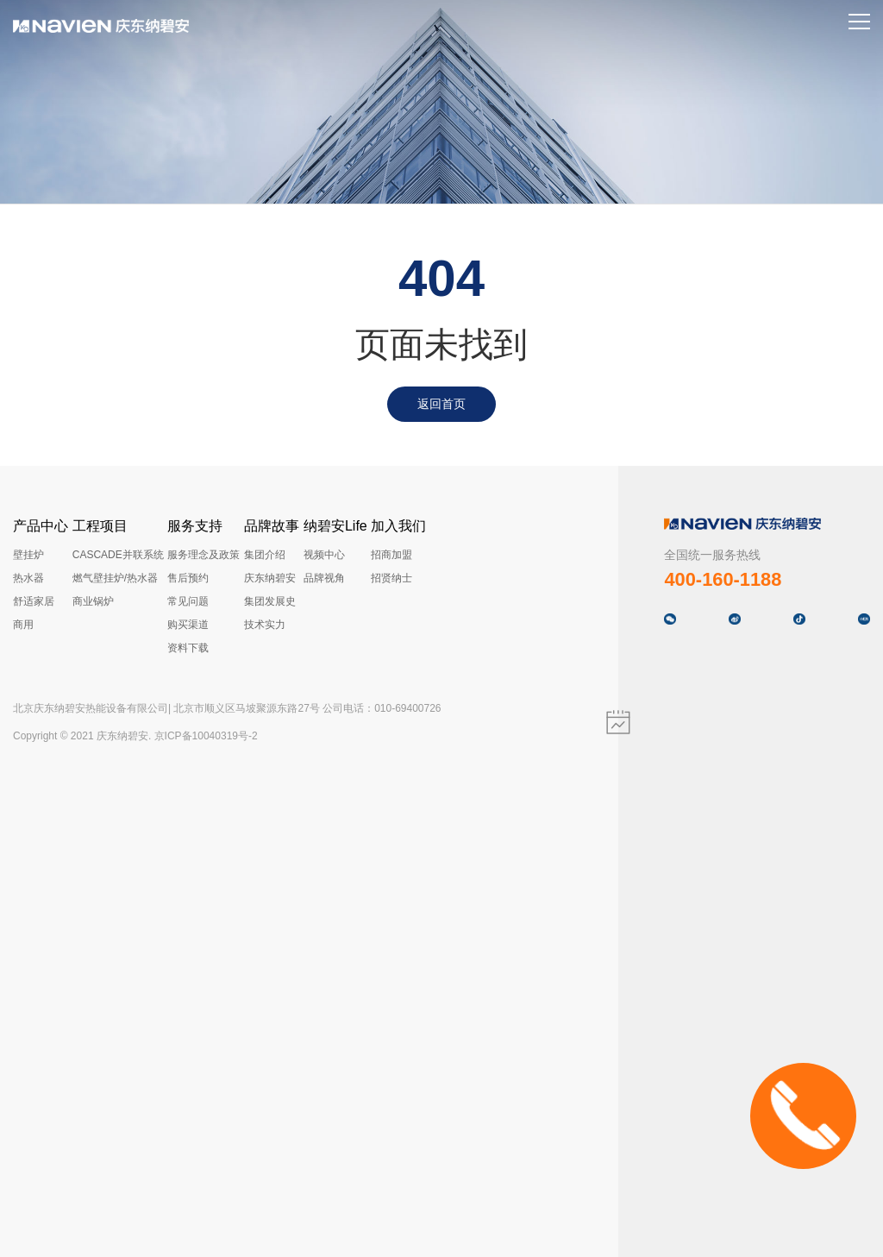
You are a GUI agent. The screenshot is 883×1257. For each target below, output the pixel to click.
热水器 (28, 578)
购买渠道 (188, 625)
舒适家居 (33, 601)
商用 (23, 625)
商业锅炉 (93, 601)
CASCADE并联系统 (118, 555)
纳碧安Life (335, 526)
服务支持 (194, 526)
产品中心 (40, 526)
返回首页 (441, 404)
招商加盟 (391, 555)
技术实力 (264, 625)
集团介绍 (264, 555)
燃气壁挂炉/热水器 (115, 578)
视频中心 (324, 555)
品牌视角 (324, 578)
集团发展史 (270, 601)
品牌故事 (271, 526)
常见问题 (188, 601)
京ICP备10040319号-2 (206, 736)
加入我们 (398, 526)
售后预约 (188, 578)
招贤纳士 (391, 578)
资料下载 (188, 648)
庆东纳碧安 (270, 578)
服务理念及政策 (203, 555)
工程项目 (100, 526)
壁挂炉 (28, 555)
